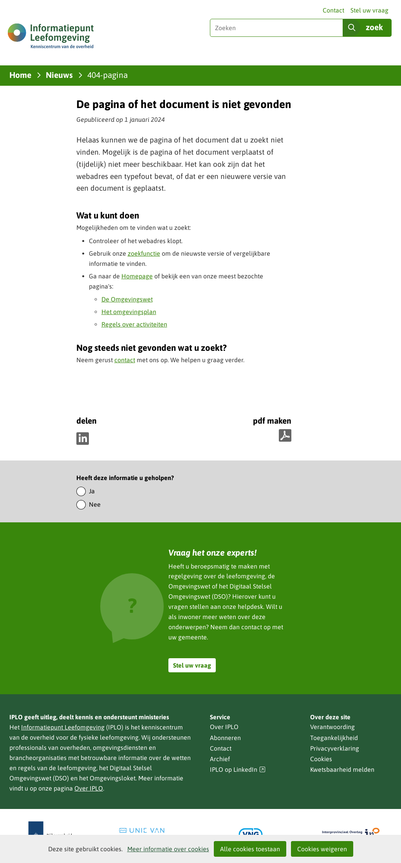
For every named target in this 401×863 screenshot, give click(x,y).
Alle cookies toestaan (250, 848)
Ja (92, 491)
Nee (95, 504)
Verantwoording (332, 726)
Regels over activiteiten (134, 324)
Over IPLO (88, 788)
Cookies (321, 758)
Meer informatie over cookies (168, 848)
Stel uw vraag (369, 10)
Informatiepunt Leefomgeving (63, 727)
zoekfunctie (144, 253)
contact (124, 359)
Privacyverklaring (334, 748)
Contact (333, 10)
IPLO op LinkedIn (238, 769)
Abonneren (225, 737)
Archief (220, 758)
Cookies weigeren (322, 848)
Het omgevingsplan (128, 311)
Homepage (137, 276)
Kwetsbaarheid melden (342, 769)
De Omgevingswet (127, 299)
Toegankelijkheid (334, 737)
